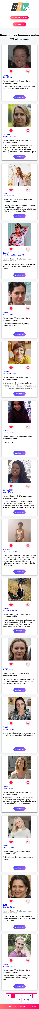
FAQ (9, 1006)
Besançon (6, 136)
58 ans (9, 77)
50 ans (24, 255)
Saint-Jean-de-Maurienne (12, 255)
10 (24, 1000)
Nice (4, 77)
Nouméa (6, 907)
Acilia (5, 194)
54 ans (11, 788)
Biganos (6, 966)
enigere (5, 964)
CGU (14, 1006)
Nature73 (6, 253)
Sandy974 (6, 549)
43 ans (14, 611)
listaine (5, 786)
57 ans (10, 492)
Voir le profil (19, 97)
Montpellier (7, 611)
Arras (5, 492)
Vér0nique (6, 134)
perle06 (5, 75)
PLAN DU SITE (23, 1006)
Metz (4, 314)
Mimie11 (6, 431)
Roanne (5, 729)
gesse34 (6, 609)
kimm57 (6, 312)
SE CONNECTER (19, 24)
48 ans (11, 433)
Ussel (5, 670)
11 (28, 1000)
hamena (6, 372)
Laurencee (6, 668)
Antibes (5, 433)
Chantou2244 (8, 490)
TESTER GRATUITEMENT (19, 17)
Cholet (5, 788)
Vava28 (5, 727)
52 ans (10, 670)
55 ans (12, 966)
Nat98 (5, 905)
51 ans (13, 136)
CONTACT (33, 1006)
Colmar (5, 196)
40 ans (11, 196)
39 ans (10, 314)
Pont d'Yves (7, 551)
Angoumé (6, 374)
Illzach (5, 848)
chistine (5, 846)
